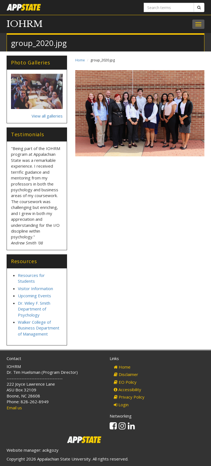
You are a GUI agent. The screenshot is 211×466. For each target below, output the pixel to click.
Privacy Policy (129, 397)
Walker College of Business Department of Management (38, 328)
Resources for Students (31, 278)
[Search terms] (169, 7)
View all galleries (47, 116)
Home (80, 60)
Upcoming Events (34, 295)
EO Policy (125, 382)
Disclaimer (126, 374)
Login (121, 404)
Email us (14, 407)
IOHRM (25, 23)
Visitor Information (35, 288)
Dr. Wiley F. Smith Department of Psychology (34, 309)
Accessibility (127, 389)
